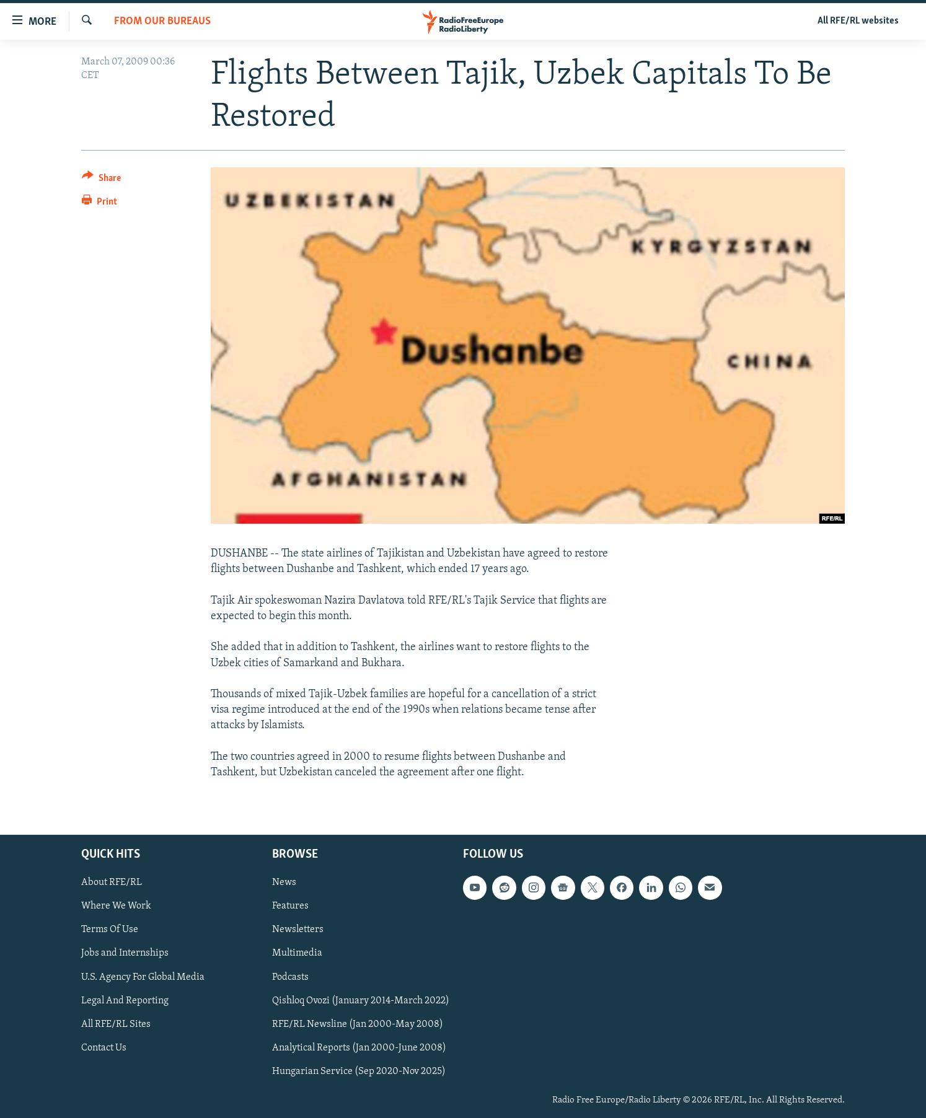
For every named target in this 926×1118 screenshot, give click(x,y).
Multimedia (297, 954)
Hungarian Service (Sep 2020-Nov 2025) (359, 1071)
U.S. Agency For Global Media (143, 977)
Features (290, 907)
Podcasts (290, 977)
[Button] (101, 180)
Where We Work (116, 907)
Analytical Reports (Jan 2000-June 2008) (359, 1048)
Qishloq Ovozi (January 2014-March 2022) (360, 1001)
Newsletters (298, 930)
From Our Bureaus (162, 21)
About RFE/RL (111, 882)
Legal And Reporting (125, 1001)
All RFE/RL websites (858, 21)
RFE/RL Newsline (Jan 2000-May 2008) (357, 1024)
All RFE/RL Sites (116, 1024)
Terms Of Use (109, 930)
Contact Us (103, 1048)
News (284, 882)
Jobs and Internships (125, 954)
